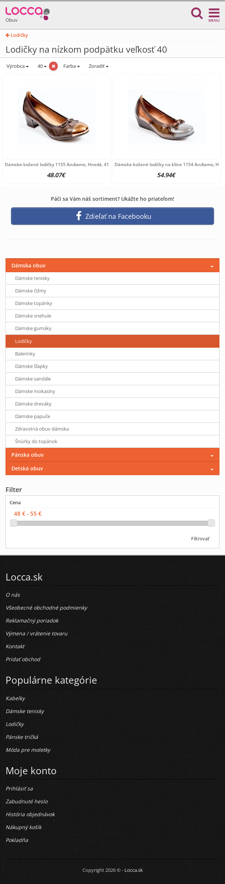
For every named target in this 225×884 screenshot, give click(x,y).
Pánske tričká (22, 736)
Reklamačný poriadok (32, 620)
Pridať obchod (23, 659)
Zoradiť (98, 66)
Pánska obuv (27, 454)
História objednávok (30, 814)
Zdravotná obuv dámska (42, 428)
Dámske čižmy (30, 290)
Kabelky (15, 698)
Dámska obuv (28, 265)
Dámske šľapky (31, 366)
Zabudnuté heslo (27, 801)
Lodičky (17, 35)
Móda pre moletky (28, 749)
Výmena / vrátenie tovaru (36, 633)
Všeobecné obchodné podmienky (46, 607)
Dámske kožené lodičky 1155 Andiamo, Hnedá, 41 (57, 164)
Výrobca (17, 66)
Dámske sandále (33, 378)
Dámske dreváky (33, 403)
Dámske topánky (33, 303)
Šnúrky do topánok (36, 441)
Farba (71, 66)
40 (41, 66)
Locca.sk (133, 870)
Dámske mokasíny (35, 391)
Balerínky (25, 353)
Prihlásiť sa (19, 788)
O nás (13, 594)
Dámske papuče (32, 416)
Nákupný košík (23, 827)
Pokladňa (17, 839)
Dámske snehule (33, 315)
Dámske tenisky (32, 278)
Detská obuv (27, 468)
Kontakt (15, 646)
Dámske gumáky (33, 328)
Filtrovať (200, 538)
